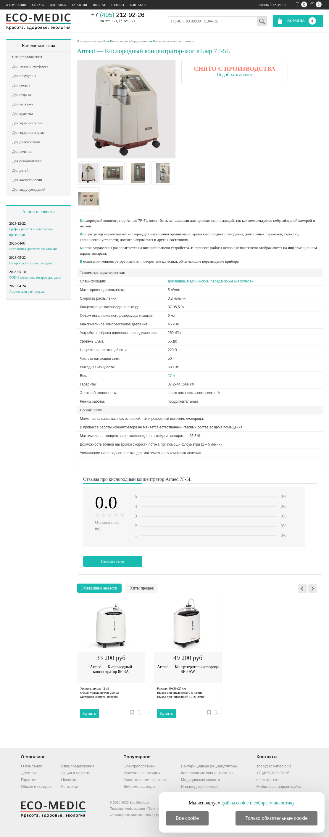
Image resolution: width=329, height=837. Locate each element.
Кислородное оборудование (129, 41)
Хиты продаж (142, 588)
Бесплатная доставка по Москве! (34, 249)
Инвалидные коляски (200, 786)
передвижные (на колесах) (232, 281)
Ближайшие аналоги (99, 588)
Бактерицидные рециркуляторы (209, 766)
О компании (16, 5)
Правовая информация (127, 808)
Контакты (138, 5)
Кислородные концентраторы (173, 41)
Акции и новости (38, 211)
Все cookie (187, 818)
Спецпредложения (77, 766)
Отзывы (118, 5)
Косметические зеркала (145, 779)
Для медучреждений (91, 41)
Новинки (68, 779)
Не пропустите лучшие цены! (31, 263)
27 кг (171, 376)
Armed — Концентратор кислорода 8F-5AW (188, 669)
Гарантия (29, 779)
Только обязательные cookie (276, 818)
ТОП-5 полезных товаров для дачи (35, 277)
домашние (176, 281)
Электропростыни (140, 766)
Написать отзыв (113, 561)
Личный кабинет (272, 5)
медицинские (198, 281)
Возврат (99, 5)
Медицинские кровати (200, 779)
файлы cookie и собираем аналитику (258, 802)
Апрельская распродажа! (27, 292)
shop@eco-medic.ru (273, 766)
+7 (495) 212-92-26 (272, 773)
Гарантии (79, 5)
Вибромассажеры (139, 786)
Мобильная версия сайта (278, 786)
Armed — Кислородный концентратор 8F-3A (111, 669)
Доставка (58, 5)
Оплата (38, 5)
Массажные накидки (142, 773)
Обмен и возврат (36, 786)
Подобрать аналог (235, 74)
